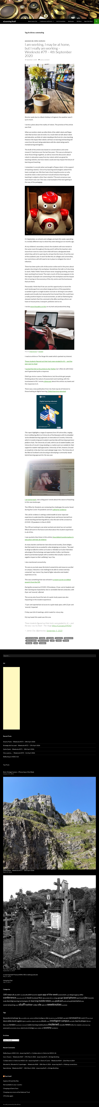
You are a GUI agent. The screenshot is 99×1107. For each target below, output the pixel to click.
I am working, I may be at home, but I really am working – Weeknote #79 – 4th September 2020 (48, 50)
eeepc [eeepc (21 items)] (47, 1021)
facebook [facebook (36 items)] (35, 998)
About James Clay (32, 21)
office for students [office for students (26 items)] (76, 1025)
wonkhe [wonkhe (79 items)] (48, 1027)
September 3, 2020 (54, 630)
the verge (29, 643)
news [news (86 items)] (68, 1024)
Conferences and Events (46, 21)
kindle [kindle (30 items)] (5, 1001)
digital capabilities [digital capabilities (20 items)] (27, 1021)
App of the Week (88, 21)
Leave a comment (44, 60)
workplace (42, 643)
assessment (28, 41)
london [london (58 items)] (12, 1024)
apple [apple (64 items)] (40, 994)
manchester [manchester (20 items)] (19, 1025)
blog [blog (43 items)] (71, 995)
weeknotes (42, 41)
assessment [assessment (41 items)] (62, 995)
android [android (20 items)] (31, 1018)
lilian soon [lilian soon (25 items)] (6, 1025)
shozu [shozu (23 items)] (18, 1028)
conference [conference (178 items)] (9, 997)
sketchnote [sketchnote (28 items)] (24, 1028)
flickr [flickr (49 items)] (40, 998)
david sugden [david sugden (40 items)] (17, 1021)
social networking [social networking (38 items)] (9, 1005)
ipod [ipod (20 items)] (70, 1021)
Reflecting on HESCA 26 (11, 757)
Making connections (70, 1064)
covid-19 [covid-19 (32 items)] (84, 1018)
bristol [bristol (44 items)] (60, 1018)
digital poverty (69, 638)
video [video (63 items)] (35, 1005)
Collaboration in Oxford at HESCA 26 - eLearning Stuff (20, 1060)
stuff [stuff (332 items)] (22, 1004)
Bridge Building (54, 1057)
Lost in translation (60, 21)
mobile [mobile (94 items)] (42, 1001)
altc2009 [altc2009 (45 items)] (28, 995)
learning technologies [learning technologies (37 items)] (21, 1001)
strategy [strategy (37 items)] (31, 1028)
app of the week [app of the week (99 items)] (50, 994)
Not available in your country (12, 1085)
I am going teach (30, 500)
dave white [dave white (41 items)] (7, 1021)
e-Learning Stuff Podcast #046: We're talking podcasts (20, 975)
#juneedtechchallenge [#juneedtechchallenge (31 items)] (10, 1018)
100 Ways (79, 21)
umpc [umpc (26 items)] (39, 1028)
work (35, 643)
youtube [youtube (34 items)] (64, 1005)
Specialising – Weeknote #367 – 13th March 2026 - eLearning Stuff (24, 1068)
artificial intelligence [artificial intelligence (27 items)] (40, 1018)
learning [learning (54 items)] (10, 1001)
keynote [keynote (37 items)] (91, 998)
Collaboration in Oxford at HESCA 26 (44, 1053)
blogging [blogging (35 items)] (76, 995)
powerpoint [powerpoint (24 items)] (6, 1028)
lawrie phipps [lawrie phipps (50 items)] (80, 1021)
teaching (66, 640)
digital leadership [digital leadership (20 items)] (36, 1021)
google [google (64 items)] (60, 998)
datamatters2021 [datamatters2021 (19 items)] (20, 998)
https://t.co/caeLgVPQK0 (61, 625)
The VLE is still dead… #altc (12, 969)
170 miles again (8, 1096)
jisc (33, 41)
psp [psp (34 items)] (82, 1001)
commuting (50, 638)
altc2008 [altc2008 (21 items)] (23, 995)
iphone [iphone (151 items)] (72, 997)
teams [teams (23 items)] (36, 1028)
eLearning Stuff (9, 21)
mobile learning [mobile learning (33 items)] (32, 1025)
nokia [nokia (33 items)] (53, 1001)
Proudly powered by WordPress (12, 1104)
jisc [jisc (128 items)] (86, 997)
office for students (31, 640)
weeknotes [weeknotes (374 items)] (54, 1004)
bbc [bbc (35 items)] (47, 1018)
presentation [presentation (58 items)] (76, 1001)
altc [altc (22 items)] (28, 1018)
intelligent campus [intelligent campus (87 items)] (59, 1020)
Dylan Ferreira (33, 351)
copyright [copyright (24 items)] (65, 1018)
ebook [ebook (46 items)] (43, 1021)
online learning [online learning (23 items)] (86, 1025)
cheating (42, 638)
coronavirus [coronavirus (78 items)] (75, 1017)
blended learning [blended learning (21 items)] (53, 1018)
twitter (36, 41)
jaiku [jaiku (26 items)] (73, 1021)
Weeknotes (71, 21)
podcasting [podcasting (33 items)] (66, 1001)
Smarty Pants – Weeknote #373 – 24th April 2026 (19, 742)
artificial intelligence (32, 638)
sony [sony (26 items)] (17, 1005)
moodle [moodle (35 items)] (62, 1025)
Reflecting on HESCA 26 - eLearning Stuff (16, 1053)
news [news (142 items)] (48, 1000)
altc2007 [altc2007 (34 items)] (17, 995)
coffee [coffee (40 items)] (81, 995)
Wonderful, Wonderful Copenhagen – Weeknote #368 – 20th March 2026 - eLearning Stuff (32, 1064)
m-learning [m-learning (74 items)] (33, 1001)
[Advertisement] (11, 698)
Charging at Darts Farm (10, 1088)
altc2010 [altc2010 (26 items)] (34, 995)
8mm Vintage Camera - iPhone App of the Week (18, 772)
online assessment (43, 640)
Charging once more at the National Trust (16, 1092)
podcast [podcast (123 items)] (59, 1000)
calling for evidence (59, 510)
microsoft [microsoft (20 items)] (24, 1025)
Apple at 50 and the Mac (11, 1081)
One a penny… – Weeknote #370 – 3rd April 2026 (19, 753)
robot (52, 640)
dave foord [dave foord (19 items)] (90, 1018)
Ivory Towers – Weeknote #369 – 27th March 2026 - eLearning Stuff (25, 1057)
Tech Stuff (8, 1076)
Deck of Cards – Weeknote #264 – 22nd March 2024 (58, 1060)
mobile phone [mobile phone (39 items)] (43, 1025)
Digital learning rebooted (57, 391)
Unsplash (40, 351)
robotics (59, 640)
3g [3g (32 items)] (19, 1018)
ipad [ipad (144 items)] (66, 997)
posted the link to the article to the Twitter (41, 369)
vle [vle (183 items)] (39, 1004)
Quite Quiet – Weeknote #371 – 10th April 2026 (18, 749)
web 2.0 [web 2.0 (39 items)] (44, 1005)
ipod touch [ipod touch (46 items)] (80, 998)
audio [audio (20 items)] (68, 995)
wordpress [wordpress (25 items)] (55, 1028)
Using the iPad (7, 980)
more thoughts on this (38, 306)
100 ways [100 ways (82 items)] (7, 994)
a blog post (47, 381)
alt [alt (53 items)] (13, 995)
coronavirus (59, 638)
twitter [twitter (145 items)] (29, 1004)
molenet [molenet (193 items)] (53, 1024)
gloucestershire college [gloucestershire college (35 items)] (50, 998)
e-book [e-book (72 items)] (28, 998)
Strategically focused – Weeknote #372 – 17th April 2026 (21, 745)
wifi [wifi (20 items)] (42, 1028)
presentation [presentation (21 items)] (13, 1028)
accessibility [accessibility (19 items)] (24, 1018)
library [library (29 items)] (88, 1021)
